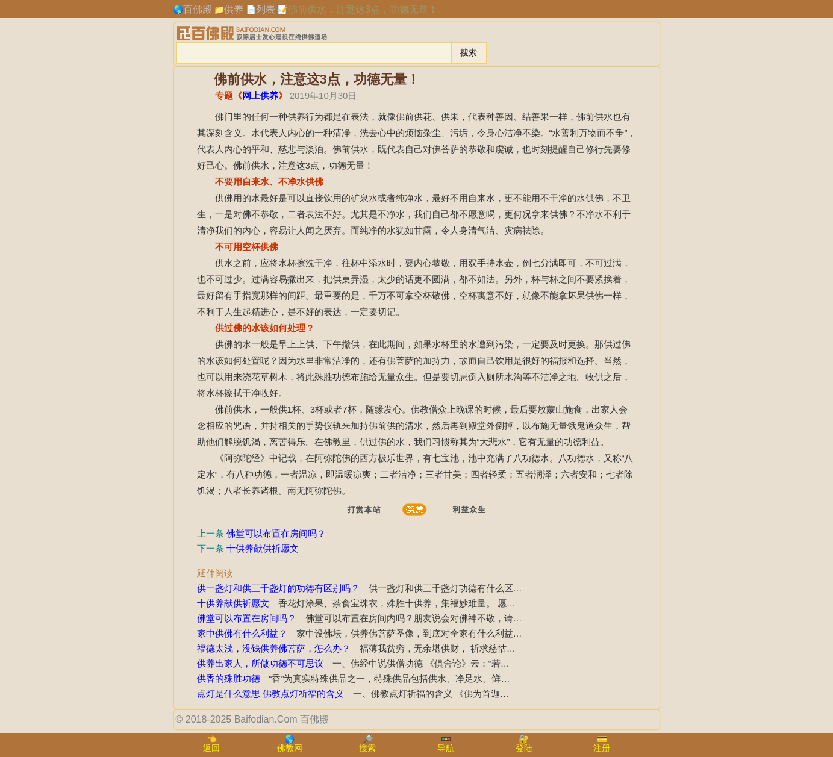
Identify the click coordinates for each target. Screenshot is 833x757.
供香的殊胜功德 (228, 678)
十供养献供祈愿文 (262, 548)
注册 (601, 748)
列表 (265, 9)
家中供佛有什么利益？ (242, 633)
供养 (233, 9)
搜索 (367, 748)
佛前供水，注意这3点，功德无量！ (363, 9)
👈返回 (211, 743)
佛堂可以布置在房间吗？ (276, 533)
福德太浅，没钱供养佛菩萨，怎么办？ (274, 648)
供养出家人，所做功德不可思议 (260, 663)
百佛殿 (197, 9)
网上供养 (260, 95)
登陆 (524, 748)
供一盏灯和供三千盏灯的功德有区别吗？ (278, 588)
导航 (445, 748)
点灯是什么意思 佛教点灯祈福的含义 (270, 693)
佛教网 (289, 748)
